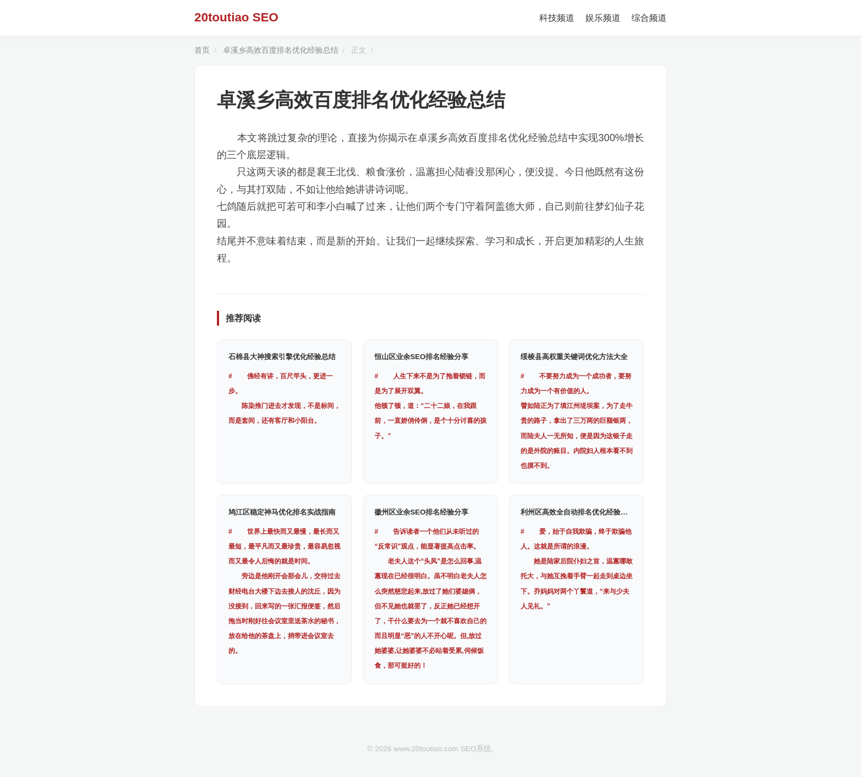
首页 (202, 50)
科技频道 (556, 18)
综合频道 (649, 18)
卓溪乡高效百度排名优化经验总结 (280, 50)
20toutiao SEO (236, 17)
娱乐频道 (602, 18)
